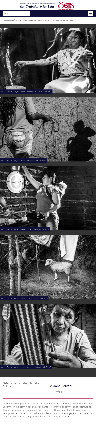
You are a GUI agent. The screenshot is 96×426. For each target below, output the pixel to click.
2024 (19, 20)
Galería (12, 20)
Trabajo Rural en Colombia (47, 20)
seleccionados (29, 20)
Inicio (5, 20)
